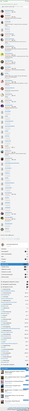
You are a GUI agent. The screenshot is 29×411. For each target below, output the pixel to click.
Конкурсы (13, 259)
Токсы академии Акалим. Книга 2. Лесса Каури (15, 376)
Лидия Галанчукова (9, 38)
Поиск (28, 1)
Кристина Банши (9, 60)
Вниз (28, 410)
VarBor (6, 116)
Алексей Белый (8, 158)
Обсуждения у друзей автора (15, 284)
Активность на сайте (6, 271)
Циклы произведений (6, 254)
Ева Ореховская (8, 105)
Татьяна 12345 (8, 187)
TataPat (6, 130)
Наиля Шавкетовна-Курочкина (12, 163)
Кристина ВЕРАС (9, 217)
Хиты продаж (14, 368)
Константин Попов (9, 10)
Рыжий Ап (7, 172)
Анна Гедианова (8, 80)
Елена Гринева (8, 100)
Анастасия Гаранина (9, 126)
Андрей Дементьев (9, 46)
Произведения (13, 251)
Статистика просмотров (13, 274)
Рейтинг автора (13, 277)
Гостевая (3, 261)
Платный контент (17, 408)
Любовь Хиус (8, 150)
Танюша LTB (8, 140)
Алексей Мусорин (9, 121)
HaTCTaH (7, 135)
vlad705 (6, 145)
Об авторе (3, 248)
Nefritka (7, 177)
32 (17, 238)
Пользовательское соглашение (23, 407)
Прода (5, 1)
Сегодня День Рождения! (15, 364)
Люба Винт (7, 202)
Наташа (6, 73)
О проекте (10, 407)
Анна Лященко (8, 192)
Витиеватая (7, 15)
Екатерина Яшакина (9, 182)
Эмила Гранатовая (9, 33)
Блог (2, 256)
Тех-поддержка (24, 408)
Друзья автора (13, 264)
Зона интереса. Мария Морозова (12, 401)
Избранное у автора (13, 269)
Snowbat (7, 197)
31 (14, 238)
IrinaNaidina (7, 207)
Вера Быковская (9, 53)
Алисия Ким (8, 21)
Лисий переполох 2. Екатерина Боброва (14, 381)
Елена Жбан (8, 111)
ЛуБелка (7, 228)
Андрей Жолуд (8, 212)
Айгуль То (7, 28)
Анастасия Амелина (9, 87)
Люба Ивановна (8, 223)
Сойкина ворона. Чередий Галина (12, 385)
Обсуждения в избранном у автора (16, 281)
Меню (1, 1)
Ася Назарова (8, 168)
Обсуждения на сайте (15, 287)
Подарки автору (13, 267)
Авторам (14, 407)
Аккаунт (26, 1)
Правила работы (11, 408)
